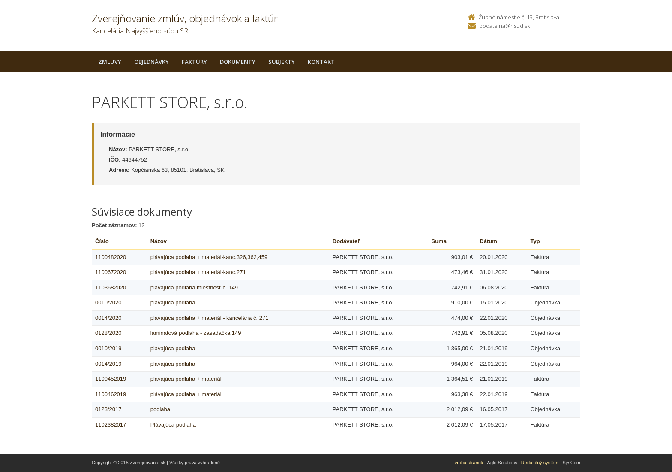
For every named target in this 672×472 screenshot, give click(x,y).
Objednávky (151, 62)
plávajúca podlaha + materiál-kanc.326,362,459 (209, 257)
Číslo (102, 241)
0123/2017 (108, 409)
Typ (535, 241)
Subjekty (281, 62)
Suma (439, 241)
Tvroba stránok (467, 462)
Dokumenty (237, 62)
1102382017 (110, 424)
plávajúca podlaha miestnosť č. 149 (194, 287)
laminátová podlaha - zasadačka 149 (195, 333)
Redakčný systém (539, 462)
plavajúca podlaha (172, 348)
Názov (158, 241)
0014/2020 (108, 318)
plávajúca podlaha (172, 302)
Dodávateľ (346, 241)
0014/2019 (108, 364)
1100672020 (110, 272)
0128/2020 (108, 333)
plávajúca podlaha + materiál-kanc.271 (198, 272)
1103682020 (110, 287)
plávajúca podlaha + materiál (186, 379)
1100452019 (110, 379)
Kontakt (321, 62)
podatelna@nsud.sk (504, 26)
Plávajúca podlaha (173, 424)
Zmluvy (109, 62)
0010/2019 (108, 348)
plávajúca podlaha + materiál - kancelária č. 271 (209, 318)
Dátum (488, 241)
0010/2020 (108, 302)
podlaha (160, 409)
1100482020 (110, 257)
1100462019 (110, 394)
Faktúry (194, 62)
